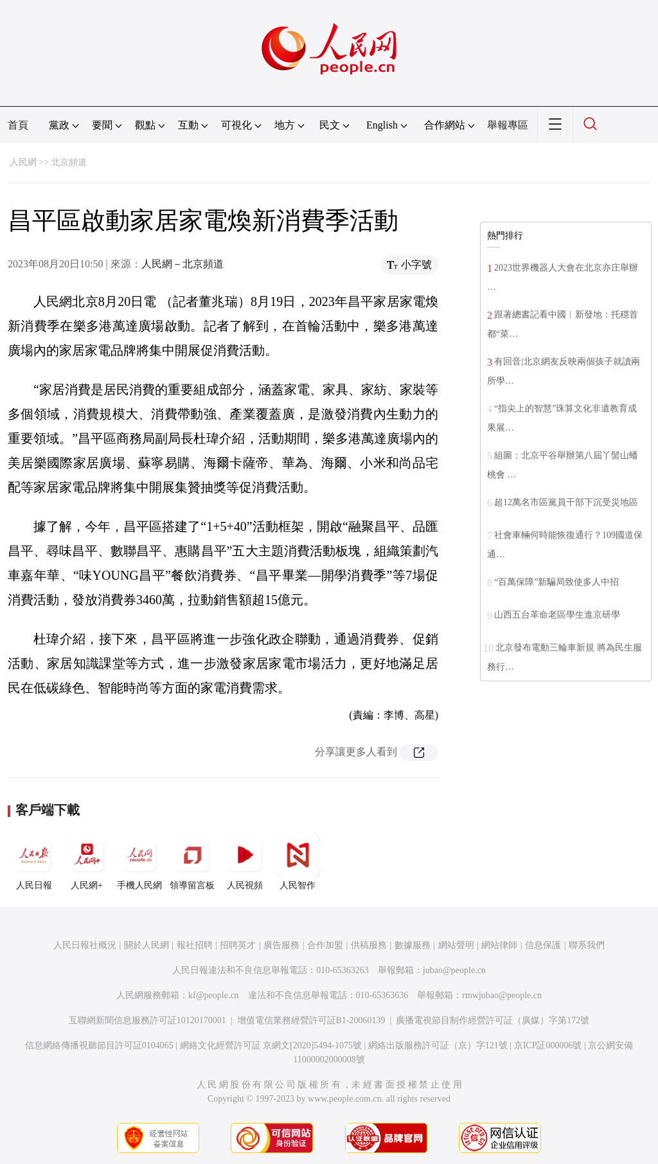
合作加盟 (325, 945)
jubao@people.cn (454, 970)
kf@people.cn (213, 995)
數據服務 (413, 945)
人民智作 (297, 861)
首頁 (18, 125)
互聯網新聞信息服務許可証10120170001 (147, 1020)
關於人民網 (146, 945)
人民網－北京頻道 (182, 263)
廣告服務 (281, 945)
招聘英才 (238, 945)
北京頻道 (69, 162)
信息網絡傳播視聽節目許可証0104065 (99, 1045)
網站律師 (499, 945)
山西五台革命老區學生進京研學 (557, 615)
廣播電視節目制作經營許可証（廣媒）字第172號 (492, 1020)
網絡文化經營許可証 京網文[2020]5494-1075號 (271, 1045)
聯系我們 (587, 945)
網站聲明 (456, 945)
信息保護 (543, 945)
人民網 (23, 162)
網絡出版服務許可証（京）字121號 (438, 1045)
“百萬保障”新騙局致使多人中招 (556, 582)
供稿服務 (369, 945)
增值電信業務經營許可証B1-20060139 (311, 1020)
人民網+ (86, 861)
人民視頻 (244, 861)
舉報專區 (507, 125)
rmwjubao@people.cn (502, 995)
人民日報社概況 (84, 945)
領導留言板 (192, 861)
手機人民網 (139, 861)
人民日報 (34, 861)
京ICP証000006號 (548, 1045)
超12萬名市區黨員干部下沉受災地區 (566, 502)
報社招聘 (195, 945)
